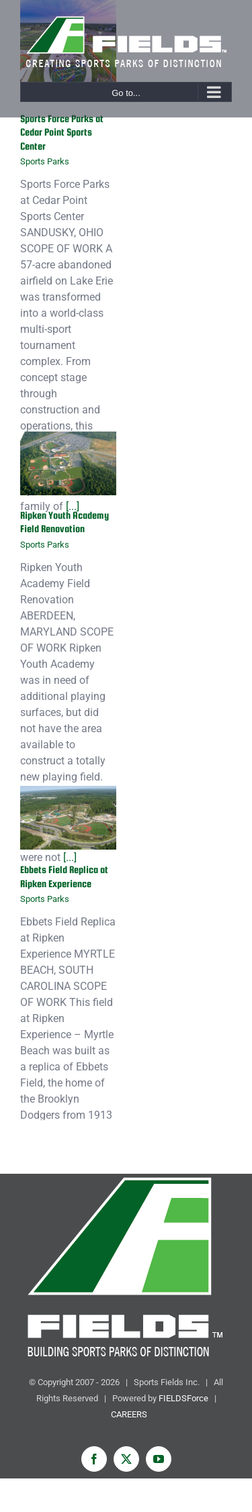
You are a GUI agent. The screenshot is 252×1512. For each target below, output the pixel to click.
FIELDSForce (183, 1398)
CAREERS (129, 1414)
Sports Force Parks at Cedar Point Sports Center (61, 132)
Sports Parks (44, 161)
